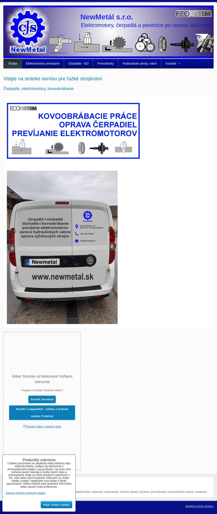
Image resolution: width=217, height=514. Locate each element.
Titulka (12, 63)
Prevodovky (105, 63)
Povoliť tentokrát (42, 399)
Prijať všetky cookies (56, 504)
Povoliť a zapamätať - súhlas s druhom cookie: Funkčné (42, 412)
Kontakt (171, 63)
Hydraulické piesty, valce (140, 63)
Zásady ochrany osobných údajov (25, 493)
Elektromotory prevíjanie (43, 63)
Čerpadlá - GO (78, 63)
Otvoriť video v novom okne (42, 426)
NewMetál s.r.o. (106, 17)
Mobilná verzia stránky (200, 506)
